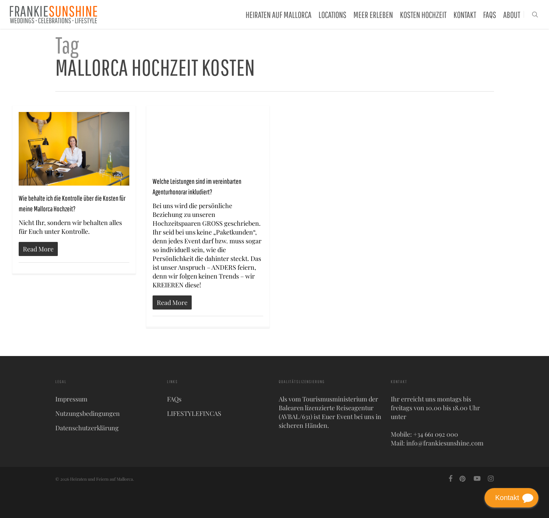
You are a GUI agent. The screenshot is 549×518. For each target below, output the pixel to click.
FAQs (174, 399)
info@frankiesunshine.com (444, 443)
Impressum (71, 399)
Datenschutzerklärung (87, 428)
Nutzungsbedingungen (87, 413)
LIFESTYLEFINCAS (194, 413)
